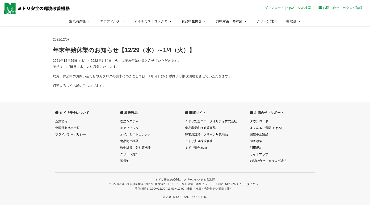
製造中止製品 (259, 134)
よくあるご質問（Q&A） (267, 128)
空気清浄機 (79, 21)
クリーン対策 (267, 21)
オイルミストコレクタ (153, 21)
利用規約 (256, 147)
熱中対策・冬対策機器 (135, 147)
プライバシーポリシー (70, 134)
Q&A (290, 8)
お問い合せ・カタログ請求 (340, 8)
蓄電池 (293, 21)
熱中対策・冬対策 (231, 21)
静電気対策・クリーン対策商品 (206, 134)
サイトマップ (259, 154)
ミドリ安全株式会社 (199, 141)
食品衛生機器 (194, 21)
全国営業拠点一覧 (67, 128)
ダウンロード (274, 8)
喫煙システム (129, 121)
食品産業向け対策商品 (200, 128)
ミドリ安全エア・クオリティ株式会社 (211, 121)
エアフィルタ (112, 21)
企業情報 (61, 121)
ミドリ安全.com (196, 147)
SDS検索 (304, 8)
